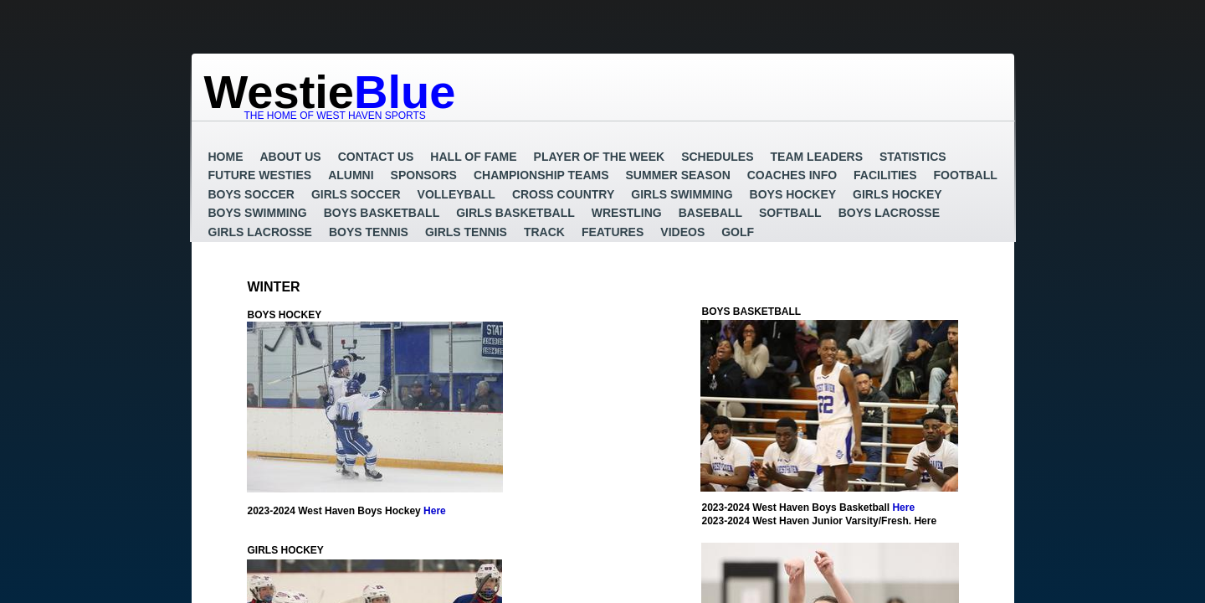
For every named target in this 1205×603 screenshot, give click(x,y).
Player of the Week (599, 156)
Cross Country (563, 194)
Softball (790, 212)
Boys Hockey (793, 194)
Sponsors (424, 175)
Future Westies (260, 175)
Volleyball (456, 194)
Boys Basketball (381, 212)
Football (965, 175)
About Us (290, 156)
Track (544, 232)
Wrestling (627, 212)
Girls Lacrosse (260, 232)
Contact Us (376, 156)
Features (613, 232)
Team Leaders (817, 156)
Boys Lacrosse (889, 212)
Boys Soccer (251, 194)
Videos (682, 232)
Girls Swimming (681, 194)
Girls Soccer (356, 194)
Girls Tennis (466, 232)
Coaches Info (792, 175)
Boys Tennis (368, 232)
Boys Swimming (257, 212)
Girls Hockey (897, 194)
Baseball (710, 212)
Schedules (717, 156)
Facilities (885, 175)
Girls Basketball (515, 212)
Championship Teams (541, 175)
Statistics (912, 156)
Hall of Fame (473, 156)
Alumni (350, 175)
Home (226, 156)
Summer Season (678, 175)
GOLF (737, 232)
